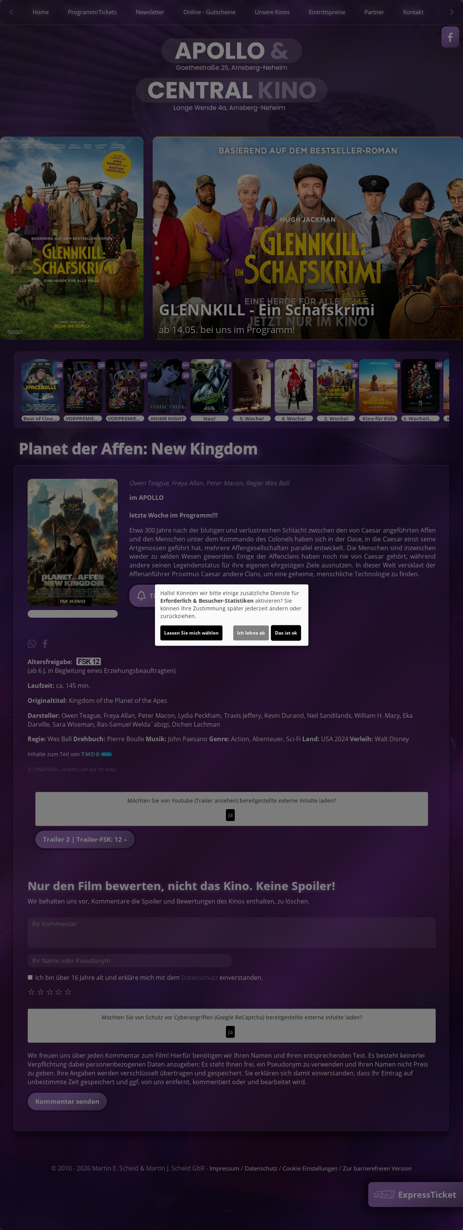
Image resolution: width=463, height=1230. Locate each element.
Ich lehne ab (251, 633)
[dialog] (231, 615)
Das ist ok (286, 633)
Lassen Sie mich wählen (191, 633)
